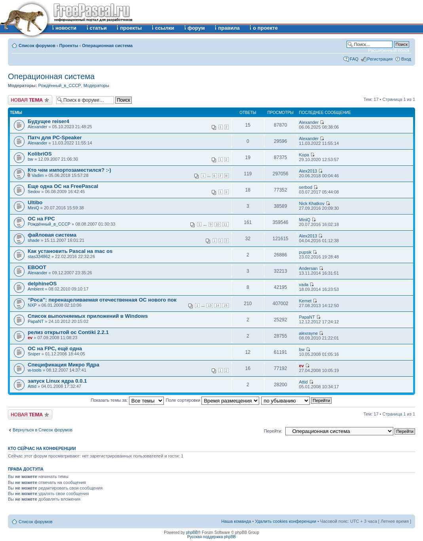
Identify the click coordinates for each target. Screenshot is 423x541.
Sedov (34, 191)
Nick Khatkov (311, 203)
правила (229, 28)
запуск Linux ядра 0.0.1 (57, 381)
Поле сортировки (212, 400)
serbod (306, 187)
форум (196, 28)
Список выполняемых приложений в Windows (88, 316)
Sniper (34, 353)
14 (218, 306)
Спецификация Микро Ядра (63, 365)
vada (304, 284)
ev (30, 337)
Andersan (308, 268)
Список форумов (37, 45)
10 (218, 224)
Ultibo (35, 202)
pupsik (305, 252)
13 (210, 306)
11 (226, 224)
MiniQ (33, 207)
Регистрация (380, 59)
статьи (98, 28)
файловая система (52, 235)
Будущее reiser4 (48, 121)
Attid (32, 386)
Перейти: (273, 431)
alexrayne (308, 333)
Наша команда (236, 521)
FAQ (354, 59)
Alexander (37, 126)
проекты (131, 28)
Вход (406, 59)
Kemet (305, 300)
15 (226, 306)
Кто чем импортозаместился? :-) (69, 170)
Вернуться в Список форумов (42, 429)
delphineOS (42, 284)
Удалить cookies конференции (286, 521)
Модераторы (96, 85)
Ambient (36, 289)
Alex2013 (308, 171)
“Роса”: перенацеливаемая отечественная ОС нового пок (102, 300)
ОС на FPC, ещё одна (55, 348)
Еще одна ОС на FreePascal (63, 186)
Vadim (38, 175)
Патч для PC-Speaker (55, 137)
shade (34, 240)
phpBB (192, 532)
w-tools (35, 370)
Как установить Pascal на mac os (70, 251)
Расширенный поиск (388, 50)
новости (65, 28)
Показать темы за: (127, 400)
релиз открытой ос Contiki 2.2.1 (68, 332)
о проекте (265, 28)
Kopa (304, 154)
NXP (32, 305)
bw (30, 159)
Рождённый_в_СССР (59, 85)
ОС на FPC (41, 219)
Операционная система (107, 45)
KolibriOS (40, 154)
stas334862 (39, 256)
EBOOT (37, 267)
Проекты (68, 45)
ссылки (164, 28)
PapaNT (36, 321)
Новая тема (30, 100)
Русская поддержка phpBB (211, 537)
